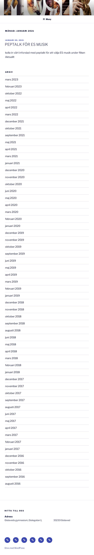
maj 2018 (10, 344)
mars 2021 (11, 156)
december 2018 (14, 302)
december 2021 (14, 121)
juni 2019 (10, 260)
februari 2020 (13, 218)
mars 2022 (11, 114)
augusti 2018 (13, 330)
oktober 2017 (13, 393)
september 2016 (15, 476)
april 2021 (11, 149)
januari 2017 (12, 448)
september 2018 (15, 323)
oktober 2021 (13, 128)
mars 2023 (11, 79)
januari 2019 (12, 295)
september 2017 (15, 400)
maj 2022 (10, 100)
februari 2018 (13, 365)
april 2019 (11, 274)
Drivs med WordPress (14, 548)
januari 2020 (12, 225)
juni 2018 (10, 337)
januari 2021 (12, 163)
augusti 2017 (12, 407)
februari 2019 (13, 288)
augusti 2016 (13, 483)
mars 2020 (11, 211)
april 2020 (11, 204)
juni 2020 (10, 190)
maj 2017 (10, 420)
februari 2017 (13, 441)
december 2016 (14, 455)
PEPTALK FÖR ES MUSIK (26, 44)
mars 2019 (11, 281)
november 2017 (14, 386)
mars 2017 (11, 434)
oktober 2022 (13, 93)
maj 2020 (11, 197)
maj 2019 (10, 267)
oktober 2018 (13, 316)
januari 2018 (12, 372)
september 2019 (15, 253)
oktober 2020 (13, 184)
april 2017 (11, 427)
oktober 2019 (13, 246)
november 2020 (14, 177)
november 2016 (14, 462)
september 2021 (15, 135)
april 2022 (11, 107)
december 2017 (14, 379)
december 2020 (14, 170)
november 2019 (14, 239)
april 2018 (11, 351)
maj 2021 (10, 142)
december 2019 (14, 232)
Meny (47, 19)
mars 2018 (11, 358)
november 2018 (14, 309)
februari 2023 (13, 86)
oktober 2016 (13, 469)
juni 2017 (10, 413)
